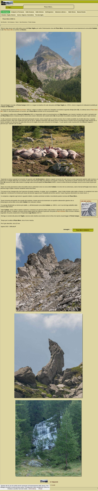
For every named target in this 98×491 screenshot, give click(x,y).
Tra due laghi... (39, 15)
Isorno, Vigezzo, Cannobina (25, 15)
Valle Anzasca (30, 12)
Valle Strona (72, 12)
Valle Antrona (39, 12)
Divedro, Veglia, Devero (8, 15)
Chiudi (40, 489)
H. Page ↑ (9, 7)
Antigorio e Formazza (17, 12)
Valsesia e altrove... (61, 12)
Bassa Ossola (81, 12)
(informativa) (32, 489)
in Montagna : (5, 12)
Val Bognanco (49, 12)
